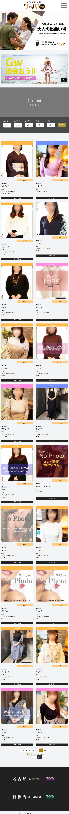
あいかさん (5, 368)
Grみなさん (40, 732)
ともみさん (40, 368)
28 (33, 750)
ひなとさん (5, 429)
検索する (61, 125)
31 (45, 750)
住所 (48, 121)
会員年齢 (28, 121)
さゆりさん (40, 186)
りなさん (39, 611)
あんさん (39, 307)
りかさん (4, 550)
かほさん (39, 429)
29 (37, 750)
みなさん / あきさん (43, 486)
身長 (37, 121)
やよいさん (5, 247)
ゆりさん (4, 307)
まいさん (4, 732)
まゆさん (4, 489)
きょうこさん (6, 672)
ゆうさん (39, 243)
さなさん (39, 672)
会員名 (5, 121)
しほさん (39, 550)
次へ (39, 757)
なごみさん (5, 186)
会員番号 (17, 121)
